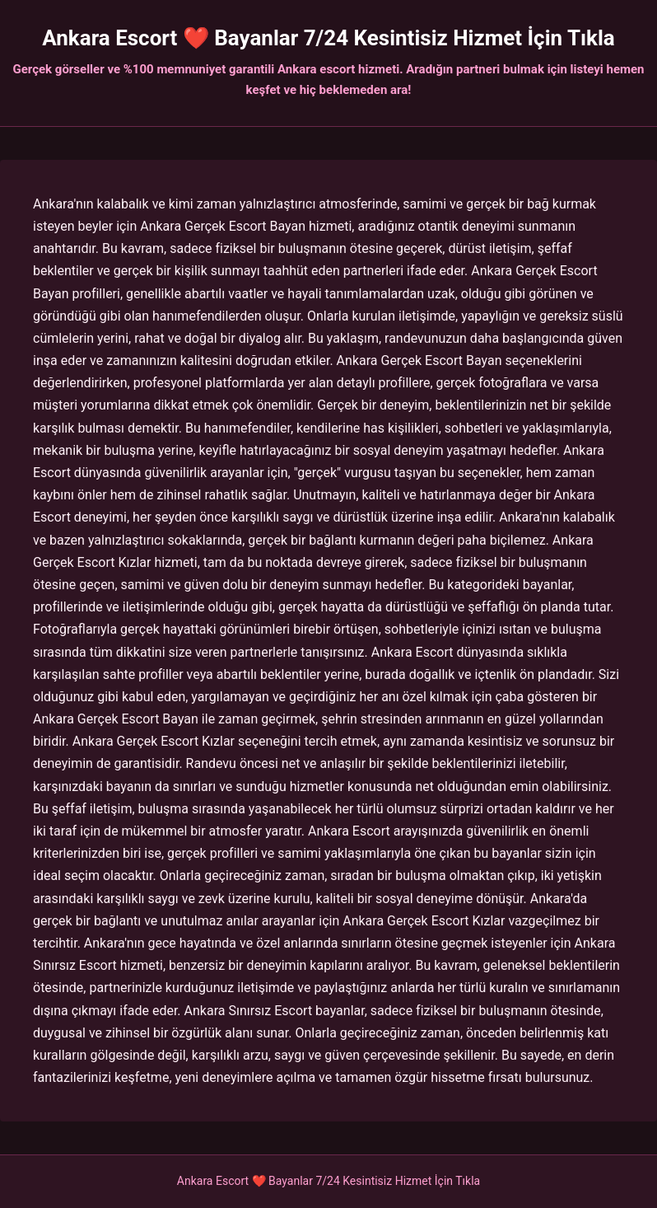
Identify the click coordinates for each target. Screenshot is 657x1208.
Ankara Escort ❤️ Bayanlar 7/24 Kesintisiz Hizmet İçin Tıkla (328, 38)
